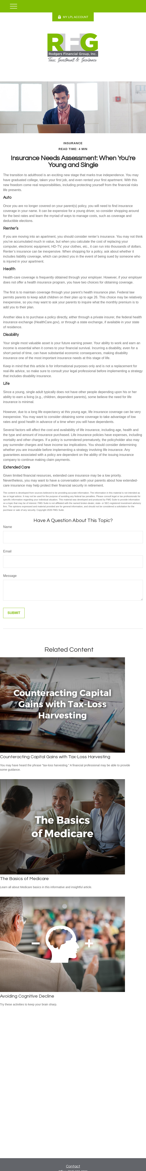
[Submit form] (14, 613)
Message (10, 576)
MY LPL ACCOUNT (73, 17)
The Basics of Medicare (24, 878)
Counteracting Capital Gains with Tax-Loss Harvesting (55, 756)
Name (7, 527)
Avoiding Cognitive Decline (27, 996)
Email (7, 551)
